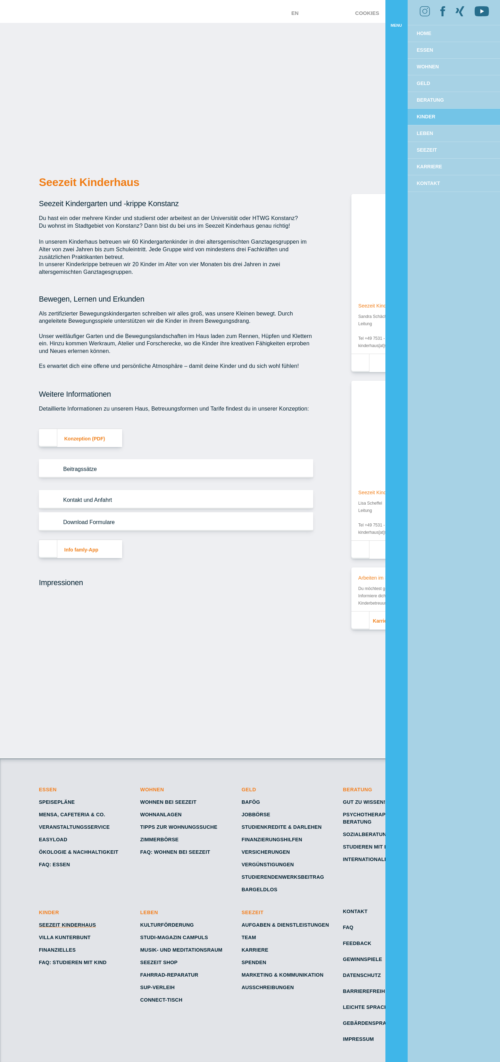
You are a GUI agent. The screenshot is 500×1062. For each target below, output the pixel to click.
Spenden (254, 962)
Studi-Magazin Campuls (174, 937)
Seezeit (253, 912)
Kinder (49, 912)
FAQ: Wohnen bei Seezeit (175, 852)
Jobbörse (256, 814)
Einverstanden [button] (458, 60)
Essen (48, 789)
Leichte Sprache (367, 1007)
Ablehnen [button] (397, 60)
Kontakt (355, 911)
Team (249, 937)
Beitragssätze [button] (80, 469)
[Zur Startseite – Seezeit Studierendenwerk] (218, 11)
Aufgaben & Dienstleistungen (285, 924)
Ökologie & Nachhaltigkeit (79, 852)
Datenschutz (362, 975)
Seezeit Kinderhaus (67, 924)
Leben (149, 912)
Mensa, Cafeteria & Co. (72, 814)
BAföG (251, 802)
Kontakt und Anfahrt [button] (88, 500)
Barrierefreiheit (367, 991)
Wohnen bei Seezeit (168, 802)
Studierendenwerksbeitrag (282, 877)
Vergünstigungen (268, 864)
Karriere (254, 949)
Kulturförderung (167, 924)
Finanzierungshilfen (272, 839)
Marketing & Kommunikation (282, 974)
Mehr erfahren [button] (386, 42)
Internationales (367, 859)
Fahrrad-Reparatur (168, 974)
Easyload (52, 839)
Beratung (357, 789)
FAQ (348, 927)
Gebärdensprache (369, 1023)
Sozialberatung (367, 834)
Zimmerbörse (159, 839)
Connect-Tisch (162, 999)
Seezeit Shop (159, 962)
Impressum (358, 1039)
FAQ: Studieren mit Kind (72, 962)
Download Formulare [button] (88, 522)
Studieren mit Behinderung (382, 846)
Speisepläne (56, 802)
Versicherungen (265, 852)
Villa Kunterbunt (65, 937)
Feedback (356, 943)
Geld (249, 789)
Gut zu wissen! (364, 802)
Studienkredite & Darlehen (281, 827)
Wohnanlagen (160, 814)
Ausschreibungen (267, 987)
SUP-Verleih (157, 987)
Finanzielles (57, 949)
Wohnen (152, 789)
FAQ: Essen (54, 864)
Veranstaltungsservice (74, 827)
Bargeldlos (259, 889)
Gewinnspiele (362, 959)
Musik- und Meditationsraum (181, 949)
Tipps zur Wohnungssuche (179, 827)
